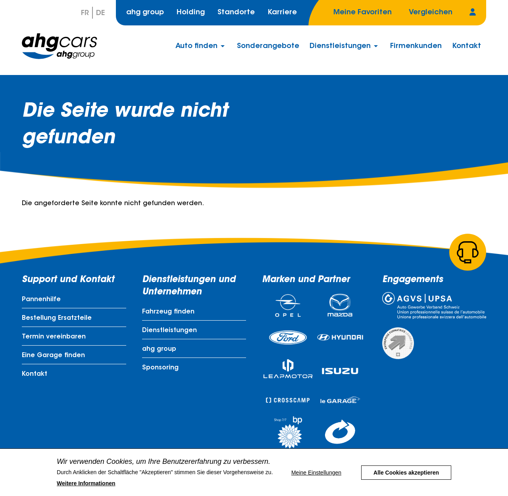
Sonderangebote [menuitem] (268, 46)
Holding (191, 12)
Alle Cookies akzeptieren (406, 477)
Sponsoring (160, 368)
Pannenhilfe (41, 299)
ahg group (145, 12)
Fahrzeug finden (168, 312)
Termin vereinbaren (54, 337)
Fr (85, 13)
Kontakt (34, 374)
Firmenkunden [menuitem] (416, 46)
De (100, 13)
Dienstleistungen (169, 330)
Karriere (282, 12)
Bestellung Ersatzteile (57, 318)
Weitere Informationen (86, 487)
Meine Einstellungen (316, 477)
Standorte (236, 12)
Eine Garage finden (53, 355)
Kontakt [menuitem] (466, 46)
